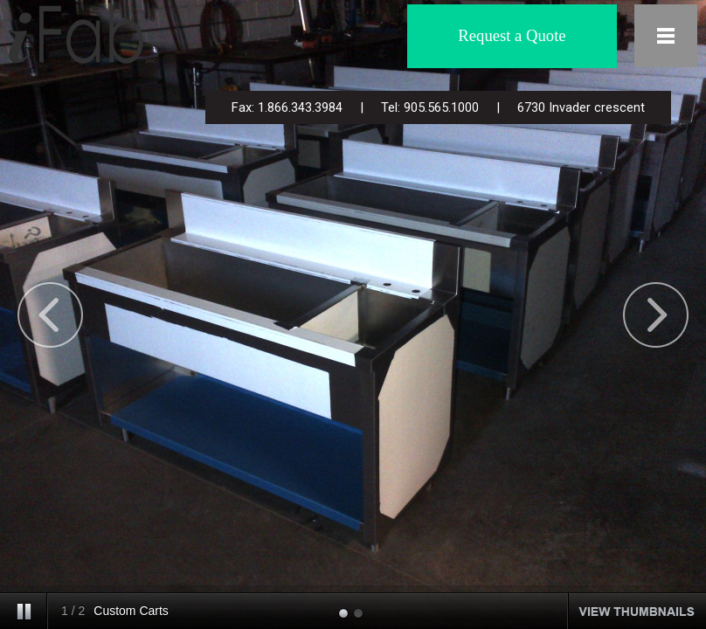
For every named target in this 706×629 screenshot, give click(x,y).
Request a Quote (511, 35)
